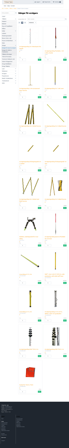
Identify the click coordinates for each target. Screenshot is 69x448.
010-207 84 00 (8, 408)
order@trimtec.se (8, 406)
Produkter (6, 8)
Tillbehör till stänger (7, 54)
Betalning (3, 429)
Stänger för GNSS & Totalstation (6, 51)
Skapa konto (4, 434)
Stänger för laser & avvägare (9, 47)
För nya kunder (4, 422)
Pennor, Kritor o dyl (6, 38)
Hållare (3, 28)
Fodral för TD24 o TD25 (26, 385)
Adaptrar (4, 21)
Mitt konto (3, 426)
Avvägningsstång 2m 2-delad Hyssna (55, 126)
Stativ (3, 43)
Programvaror (5, 76)
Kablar (3, 31)
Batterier (4, 23)
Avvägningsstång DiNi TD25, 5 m (54, 349)
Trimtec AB (4, 405)
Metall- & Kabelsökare (7, 78)
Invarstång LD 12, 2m (25, 274)
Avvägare (4, 73)
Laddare (4, 33)
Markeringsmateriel (6, 35)
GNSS (3, 83)
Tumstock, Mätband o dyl (8, 59)
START (3, 16)
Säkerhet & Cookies (5, 430)
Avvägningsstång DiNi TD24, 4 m (28, 349)
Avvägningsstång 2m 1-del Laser (54, 88)
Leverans (3, 427)
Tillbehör (11, 8)
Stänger (15, 8)
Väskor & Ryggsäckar (7, 61)
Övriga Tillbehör (6, 66)
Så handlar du (4, 424)
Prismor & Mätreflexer (7, 40)
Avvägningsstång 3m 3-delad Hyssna (55, 199)
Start (5, 5)
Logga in (3, 440)
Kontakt (13, 5)
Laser (3, 68)
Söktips (3, 425)
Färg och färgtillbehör (7, 26)
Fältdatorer (4, 71)
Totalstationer (5, 80)
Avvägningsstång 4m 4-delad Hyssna (30, 126)
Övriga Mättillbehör (6, 63)
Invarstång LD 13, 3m (25, 311)
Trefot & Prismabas (6, 56)
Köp (39, 59)
